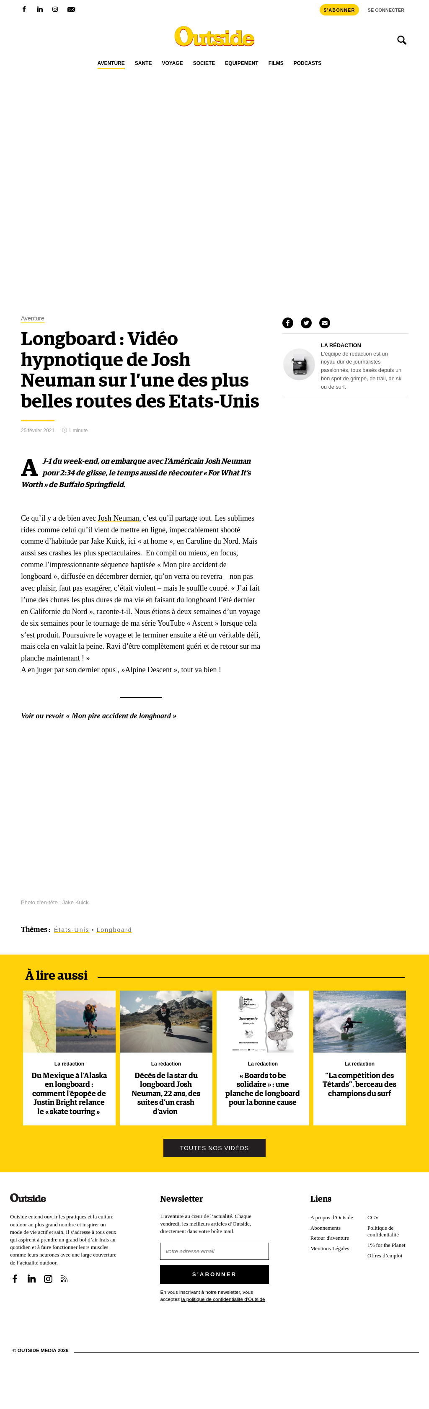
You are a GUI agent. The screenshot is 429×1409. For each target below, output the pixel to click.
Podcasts (308, 63)
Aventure (111, 63)
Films (276, 63)
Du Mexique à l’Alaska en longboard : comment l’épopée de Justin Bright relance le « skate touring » (69, 1093)
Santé (143, 63)
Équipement (241, 63)
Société (204, 63)
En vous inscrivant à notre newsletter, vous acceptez (212, 1295)
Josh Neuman (118, 518)
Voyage (172, 63)
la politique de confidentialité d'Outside (222, 1298)
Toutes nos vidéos (214, 1147)
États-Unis (72, 929)
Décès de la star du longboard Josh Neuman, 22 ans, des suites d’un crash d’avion (166, 1093)
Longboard (114, 929)
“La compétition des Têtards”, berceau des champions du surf (359, 1084)
